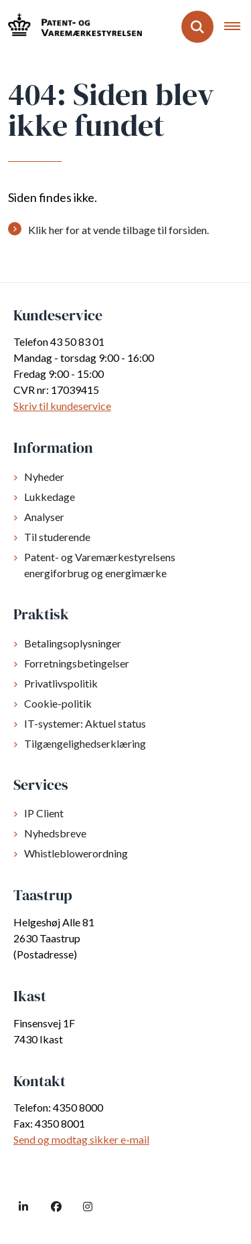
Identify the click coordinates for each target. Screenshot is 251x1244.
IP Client (44, 813)
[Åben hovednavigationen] (237, 27)
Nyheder (44, 476)
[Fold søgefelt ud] (197, 27)
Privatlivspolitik (61, 683)
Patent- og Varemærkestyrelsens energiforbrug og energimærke (99, 564)
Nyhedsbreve (55, 833)
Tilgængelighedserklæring (85, 743)
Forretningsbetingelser (76, 663)
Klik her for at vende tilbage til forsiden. (118, 229)
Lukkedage (49, 496)
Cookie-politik (58, 703)
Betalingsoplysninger (72, 643)
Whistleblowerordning (76, 853)
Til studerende (57, 536)
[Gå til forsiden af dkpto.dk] (71, 26)
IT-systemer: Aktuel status (85, 723)
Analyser (44, 516)
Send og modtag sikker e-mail (81, 1139)
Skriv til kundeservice (62, 405)
